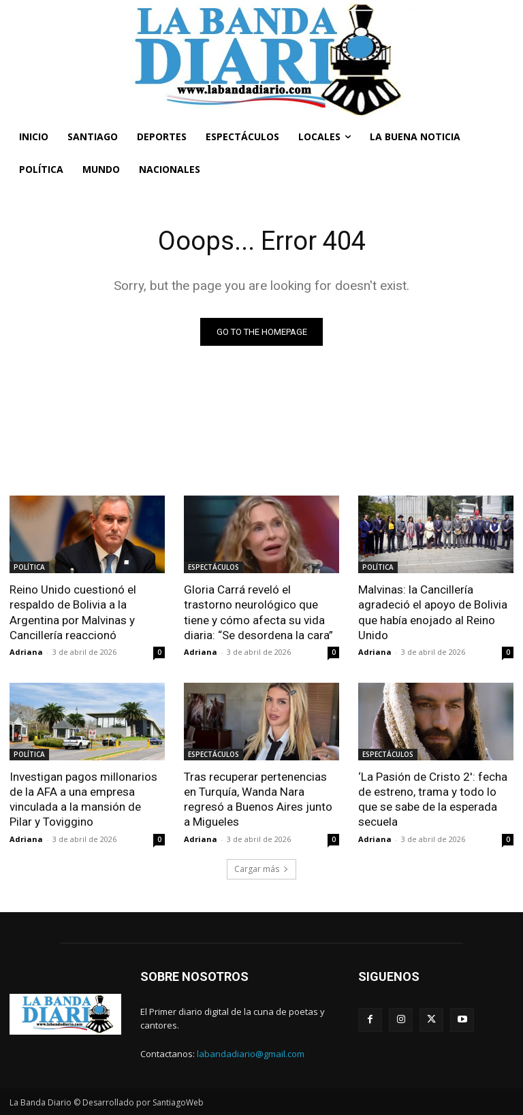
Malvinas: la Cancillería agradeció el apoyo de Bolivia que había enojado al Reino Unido (432, 612)
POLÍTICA (29, 567)
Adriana (26, 652)
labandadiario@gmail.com (250, 1054)
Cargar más (261, 868)
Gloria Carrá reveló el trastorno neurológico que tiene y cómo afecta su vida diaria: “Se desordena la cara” (258, 612)
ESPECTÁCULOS (213, 567)
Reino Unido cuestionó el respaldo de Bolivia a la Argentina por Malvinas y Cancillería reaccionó (73, 612)
